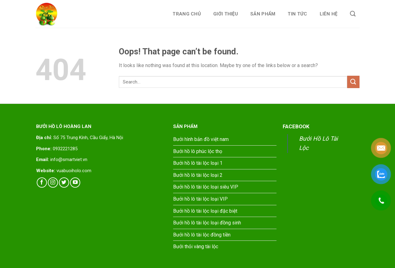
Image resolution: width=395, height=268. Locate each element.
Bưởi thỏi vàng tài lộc (195, 246)
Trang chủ (187, 14)
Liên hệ (329, 14)
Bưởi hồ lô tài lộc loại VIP (200, 199)
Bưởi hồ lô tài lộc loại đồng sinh (207, 223)
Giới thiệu (225, 14)
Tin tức (297, 14)
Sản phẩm (262, 14)
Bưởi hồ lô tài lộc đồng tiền (202, 235)
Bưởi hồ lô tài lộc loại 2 (197, 175)
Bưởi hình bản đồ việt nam (201, 139)
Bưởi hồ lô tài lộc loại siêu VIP (205, 187)
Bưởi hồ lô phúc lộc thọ (197, 151)
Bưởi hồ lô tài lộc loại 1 (197, 163)
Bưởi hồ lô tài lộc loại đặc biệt (205, 211)
